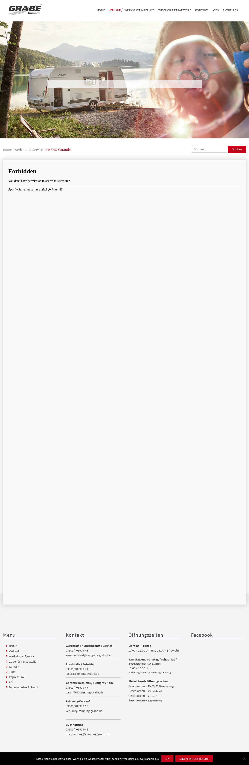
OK (167, 759)
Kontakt (201, 10)
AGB (11, 682)
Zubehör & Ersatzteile (174, 10)
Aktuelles (230, 10)
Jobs (215, 10)
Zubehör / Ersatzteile (22, 661)
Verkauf (115, 10)
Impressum (16, 677)
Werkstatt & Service (139, 10)
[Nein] (244, 759)
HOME (101, 10)
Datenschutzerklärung (23, 687)
